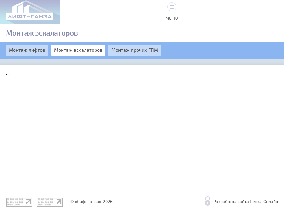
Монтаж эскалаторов (78, 50)
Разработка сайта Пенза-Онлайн (245, 201)
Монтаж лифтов (27, 50)
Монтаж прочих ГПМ (134, 50)
